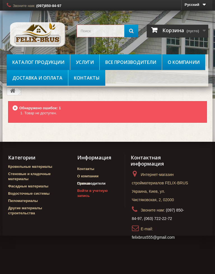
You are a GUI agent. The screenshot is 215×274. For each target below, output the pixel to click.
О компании (184, 62)
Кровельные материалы (30, 166)
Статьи (83, 183)
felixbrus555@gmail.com (153, 237)
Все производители (130, 62)
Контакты (87, 78)
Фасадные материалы (28, 186)
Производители (91, 193)
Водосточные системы (29, 193)
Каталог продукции (38, 62)
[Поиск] (131, 31)
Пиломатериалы (23, 201)
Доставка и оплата (37, 78)
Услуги (85, 62)
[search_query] (107, 31)
